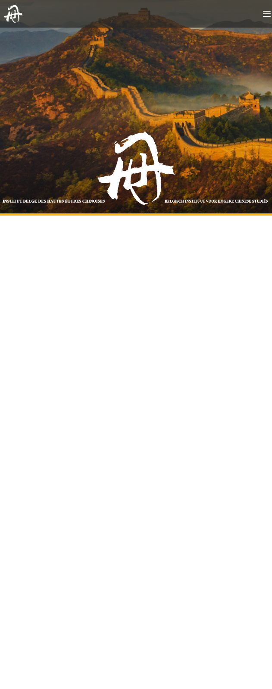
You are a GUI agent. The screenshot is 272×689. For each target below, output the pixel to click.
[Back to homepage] (15, 14)
